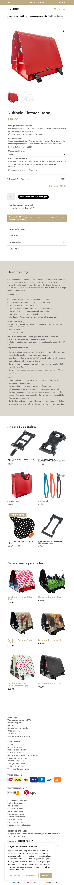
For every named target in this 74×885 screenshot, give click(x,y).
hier (49, 833)
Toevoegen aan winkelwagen (33, 196)
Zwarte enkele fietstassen (19, 825)
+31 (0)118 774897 (25, 841)
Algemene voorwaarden (18, 736)
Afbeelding (19, 321)
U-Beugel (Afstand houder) (20, 125)
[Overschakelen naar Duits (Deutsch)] (53, 882)
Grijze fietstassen (15, 808)
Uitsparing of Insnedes (17, 151)
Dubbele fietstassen (16, 750)
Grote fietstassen (15, 761)
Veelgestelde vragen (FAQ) (20, 720)
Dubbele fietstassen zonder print (33, 16)
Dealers (10, 725)
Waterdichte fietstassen (18, 769)
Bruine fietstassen (15, 803)
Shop (16, 16)
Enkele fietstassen (15, 747)
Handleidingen (14, 722)
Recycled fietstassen (17, 758)
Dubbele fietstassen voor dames (22, 755)
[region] (30, 861)
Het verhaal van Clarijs (17, 728)
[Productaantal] (11, 196)
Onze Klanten (13, 731)
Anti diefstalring (15, 138)
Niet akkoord (31, 875)
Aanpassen (15, 875)
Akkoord (45, 875)
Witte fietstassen (15, 811)
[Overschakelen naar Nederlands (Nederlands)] (19, 882)
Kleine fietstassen (15, 766)
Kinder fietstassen (15, 752)
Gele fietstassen (15, 806)
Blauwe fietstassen (16, 814)
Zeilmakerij (12, 733)
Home (9, 16)
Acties (10, 744)
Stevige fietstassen (16, 763)
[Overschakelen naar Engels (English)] (35, 882)
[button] (63, 31)
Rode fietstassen (15, 819)
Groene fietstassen (16, 816)
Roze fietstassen (15, 822)
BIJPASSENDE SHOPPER (17, 159)
